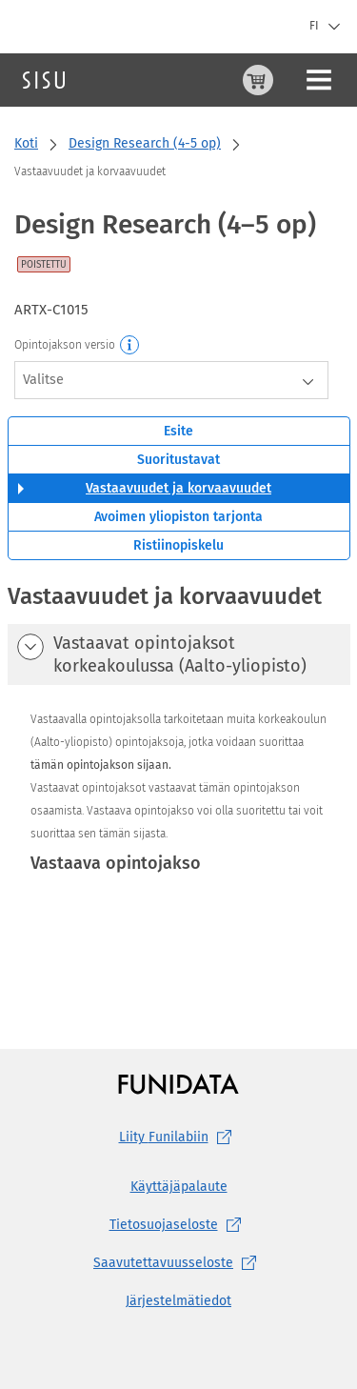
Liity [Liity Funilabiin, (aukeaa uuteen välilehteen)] (179, 1137)
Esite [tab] (178, 431)
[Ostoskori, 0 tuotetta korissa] (258, 80)
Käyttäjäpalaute (179, 1186)
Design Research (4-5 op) (145, 143)
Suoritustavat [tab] (178, 460)
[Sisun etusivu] (44, 80)
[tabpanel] (179, 778)
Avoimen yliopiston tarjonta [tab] (178, 517)
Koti (26, 143)
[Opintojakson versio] (130, 346)
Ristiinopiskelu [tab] (178, 545)
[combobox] (171, 380)
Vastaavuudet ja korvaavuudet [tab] (178, 488)
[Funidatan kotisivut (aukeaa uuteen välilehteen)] (178, 1084)
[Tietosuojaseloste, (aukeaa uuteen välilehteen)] (178, 1225)
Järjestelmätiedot (178, 1301)
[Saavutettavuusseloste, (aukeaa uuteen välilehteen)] (178, 1263)
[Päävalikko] (319, 80)
